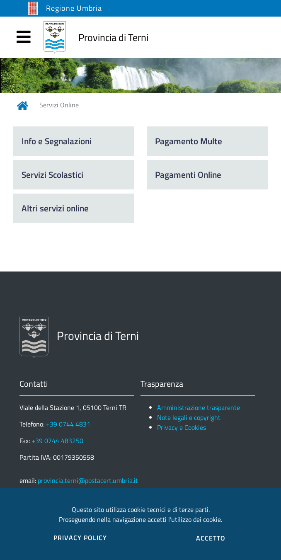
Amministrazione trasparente (198, 407)
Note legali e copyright (188, 417)
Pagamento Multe (188, 141)
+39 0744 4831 (68, 424)
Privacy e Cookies (181, 427)
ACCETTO (210, 538)
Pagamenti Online (188, 174)
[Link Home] (22, 105)
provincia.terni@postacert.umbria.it (88, 480)
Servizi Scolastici (52, 174)
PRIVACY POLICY (80, 538)
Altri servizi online (55, 208)
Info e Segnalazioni (57, 141)
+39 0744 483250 (57, 441)
